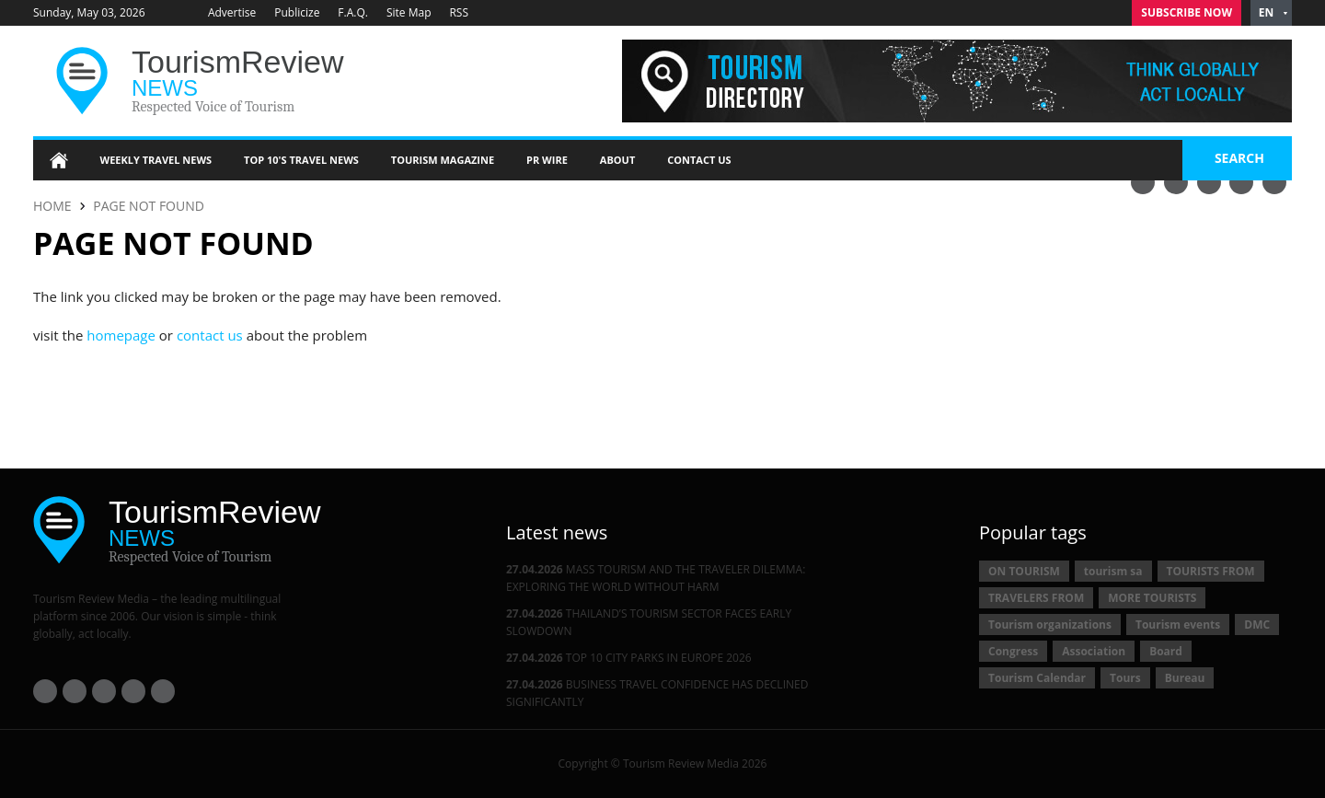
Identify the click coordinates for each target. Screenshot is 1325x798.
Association (1093, 651)
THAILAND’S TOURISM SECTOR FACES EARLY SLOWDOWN (648, 622)
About (617, 160)
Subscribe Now (1186, 12)
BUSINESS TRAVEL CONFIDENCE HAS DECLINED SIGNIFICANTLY (657, 693)
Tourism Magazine (442, 160)
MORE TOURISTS (1152, 598)
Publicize (296, 12)
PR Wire (547, 160)
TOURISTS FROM (1211, 571)
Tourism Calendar (1037, 678)
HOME (52, 205)
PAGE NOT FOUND (148, 205)
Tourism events (1177, 624)
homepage (121, 335)
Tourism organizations (1050, 624)
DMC (1257, 624)
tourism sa (1113, 571)
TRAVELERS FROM (1036, 598)
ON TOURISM (1024, 571)
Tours (1125, 678)
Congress (1013, 651)
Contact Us (699, 160)
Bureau (1185, 678)
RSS (459, 12)
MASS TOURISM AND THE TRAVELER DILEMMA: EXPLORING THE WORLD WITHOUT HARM (655, 578)
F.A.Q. (353, 12)
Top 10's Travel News (301, 160)
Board (1165, 651)
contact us (210, 335)
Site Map (409, 12)
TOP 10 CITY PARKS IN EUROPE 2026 (629, 657)
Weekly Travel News (156, 160)
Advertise (232, 12)
